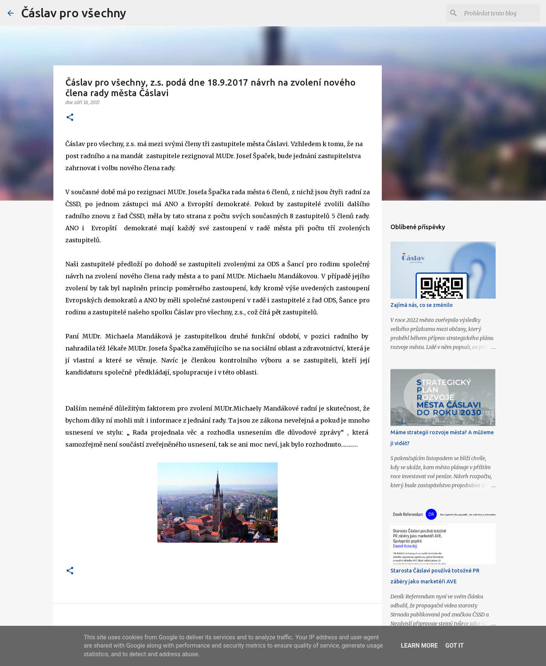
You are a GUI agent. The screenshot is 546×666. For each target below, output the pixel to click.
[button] (69, 118)
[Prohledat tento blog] (500, 13)
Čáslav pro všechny (73, 13)
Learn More (419, 645)
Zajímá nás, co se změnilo (421, 305)
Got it (454, 645)
